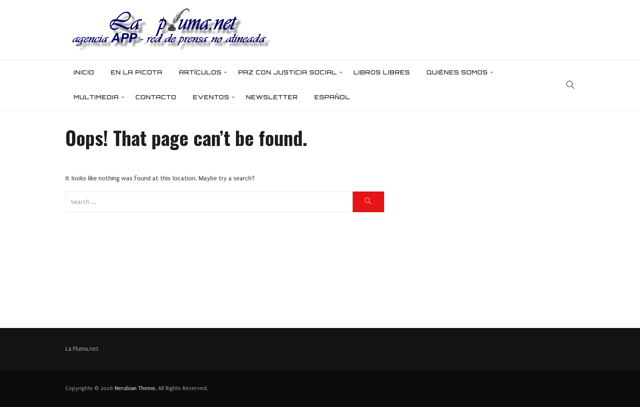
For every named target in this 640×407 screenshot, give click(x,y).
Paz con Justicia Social (287, 72)
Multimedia (96, 97)
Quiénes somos (457, 72)
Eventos (211, 97)
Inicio (84, 72)
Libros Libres (382, 72)
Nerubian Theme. (135, 388)
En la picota (137, 72)
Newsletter (272, 97)
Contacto (155, 97)
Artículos (200, 72)
